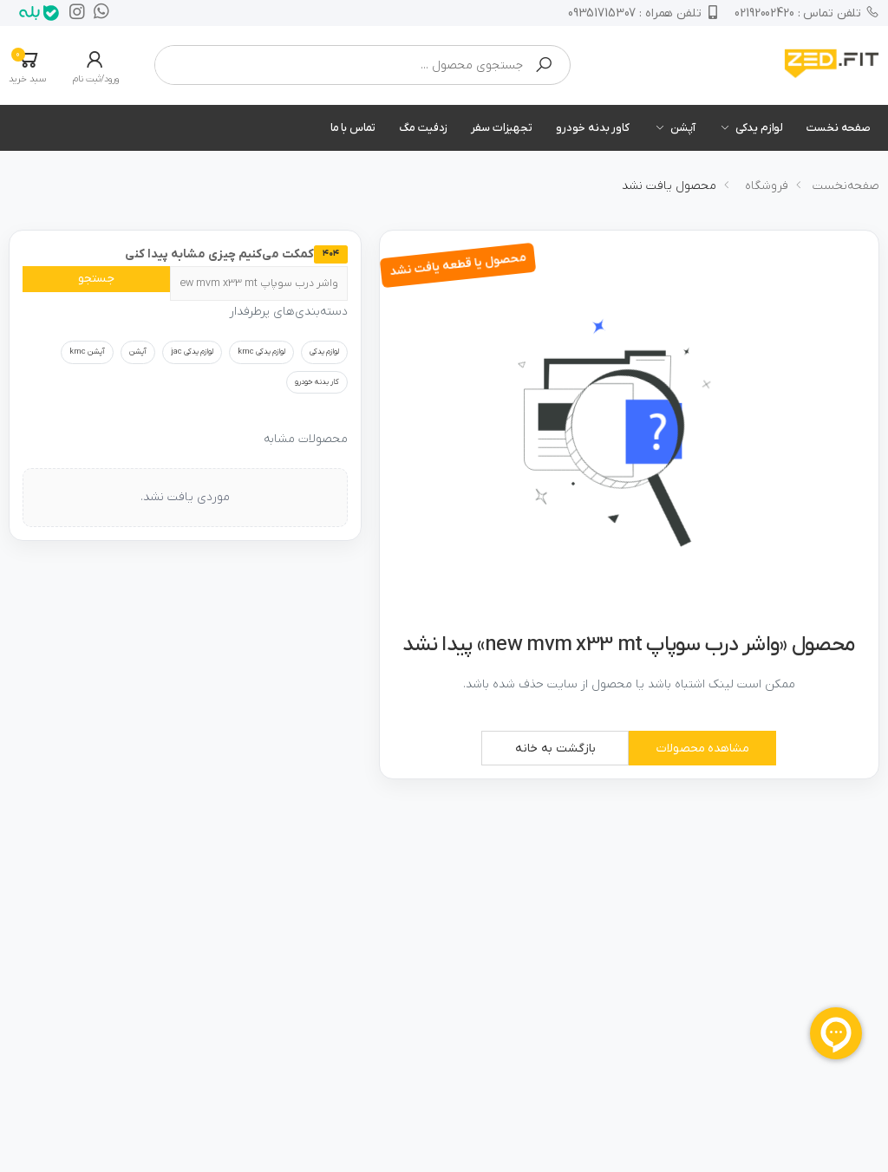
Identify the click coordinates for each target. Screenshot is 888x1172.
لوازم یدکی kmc (261, 352)
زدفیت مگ (423, 127)
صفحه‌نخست (846, 186)
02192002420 (807, 13)
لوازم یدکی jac (192, 352)
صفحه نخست (838, 127)
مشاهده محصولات (702, 748)
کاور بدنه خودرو (593, 127)
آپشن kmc (87, 352)
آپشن (682, 127)
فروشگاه (766, 186)
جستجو (96, 278)
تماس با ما (353, 127)
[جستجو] (259, 283)
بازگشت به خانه (555, 748)
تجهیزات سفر (501, 127)
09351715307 (642, 13)
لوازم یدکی (759, 127)
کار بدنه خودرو (317, 382)
